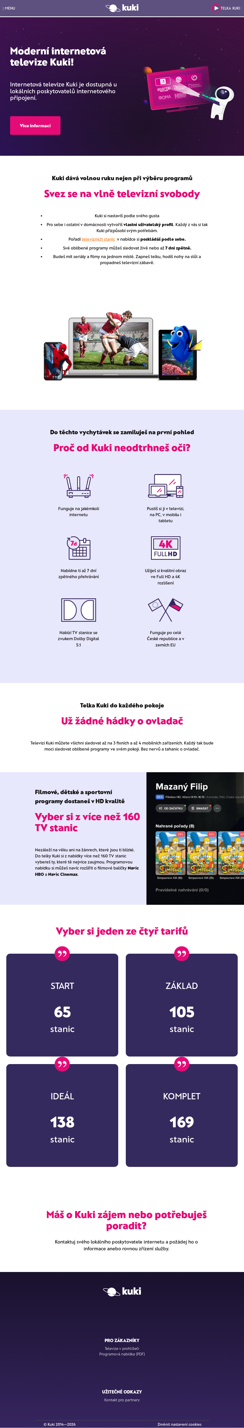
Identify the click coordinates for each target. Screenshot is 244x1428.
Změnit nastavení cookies (179, 1424)
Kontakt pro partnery (122, 1400)
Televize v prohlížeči (122, 1348)
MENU (9, 8)
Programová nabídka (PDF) (122, 1354)
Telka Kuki (226, 8)
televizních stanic (98, 238)
